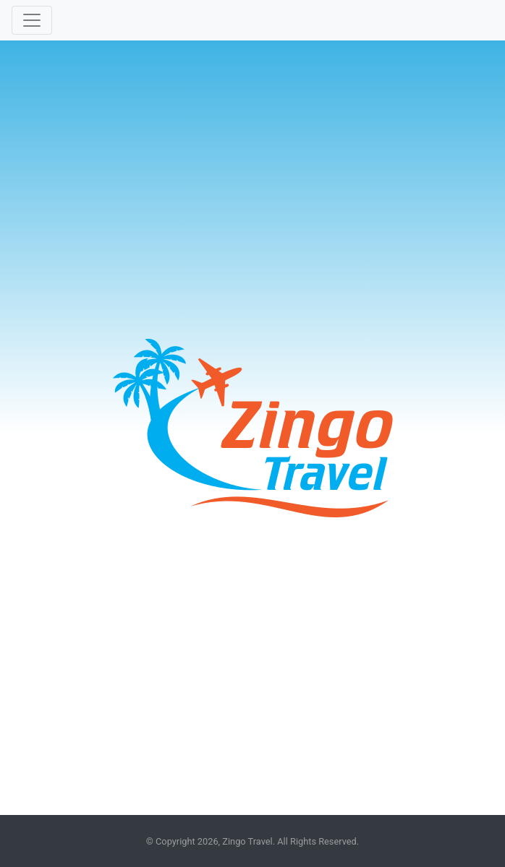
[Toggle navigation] (32, 20)
